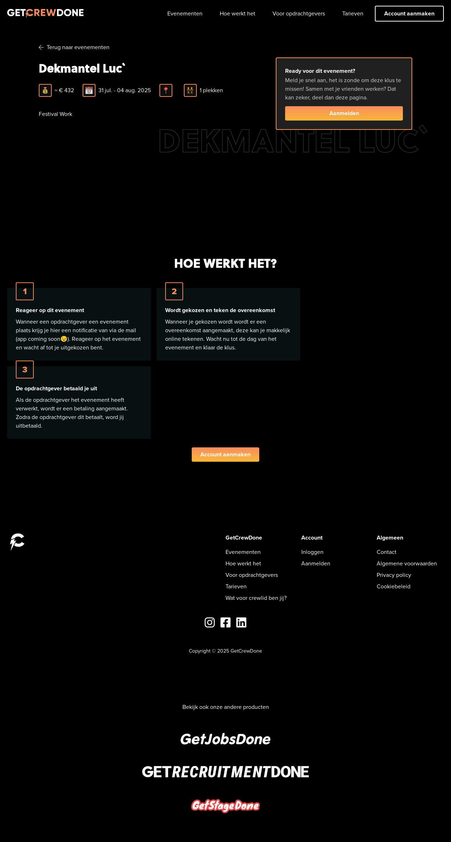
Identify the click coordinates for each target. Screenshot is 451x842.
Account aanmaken (409, 13)
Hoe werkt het (237, 13)
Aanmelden (344, 113)
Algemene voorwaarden (407, 563)
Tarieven (352, 13)
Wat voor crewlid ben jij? (256, 598)
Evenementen (185, 13)
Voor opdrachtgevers (299, 13)
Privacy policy (394, 575)
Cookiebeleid (393, 586)
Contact (386, 552)
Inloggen (312, 552)
